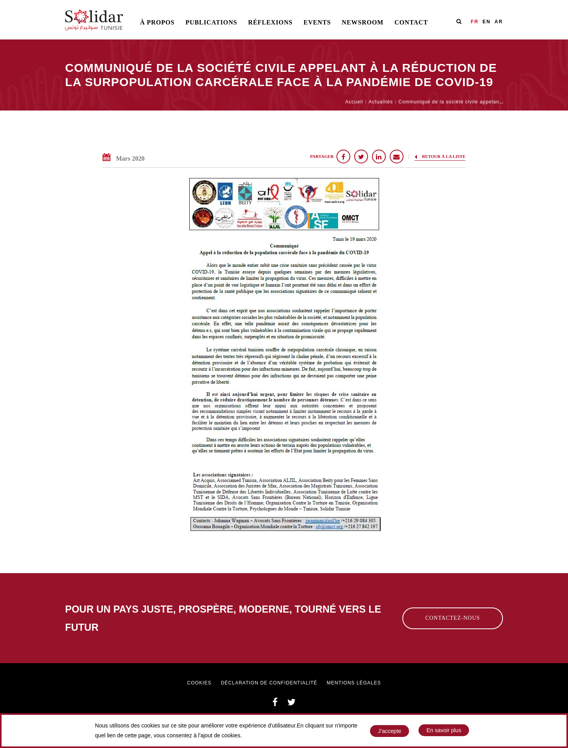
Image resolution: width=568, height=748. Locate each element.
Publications (211, 22)
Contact (411, 22)
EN (486, 21)
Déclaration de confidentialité (269, 683)
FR (474, 21)
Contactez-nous (452, 618)
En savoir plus (443, 730)
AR (499, 21)
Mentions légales (354, 683)
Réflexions (270, 22)
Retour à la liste (440, 157)
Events (317, 22)
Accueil (354, 102)
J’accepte (389, 731)
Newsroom (363, 22)
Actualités (380, 102)
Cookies (199, 683)
